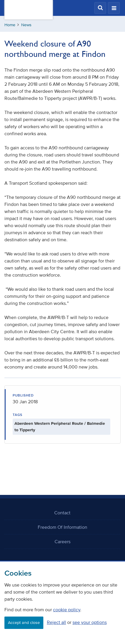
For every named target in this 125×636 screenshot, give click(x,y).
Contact (62, 512)
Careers (62, 541)
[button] (100, 8)
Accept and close (24, 622)
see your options (90, 622)
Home (9, 25)
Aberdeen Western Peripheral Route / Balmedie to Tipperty (59, 426)
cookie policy (66, 609)
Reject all (56, 622)
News (26, 25)
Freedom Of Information (62, 527)
